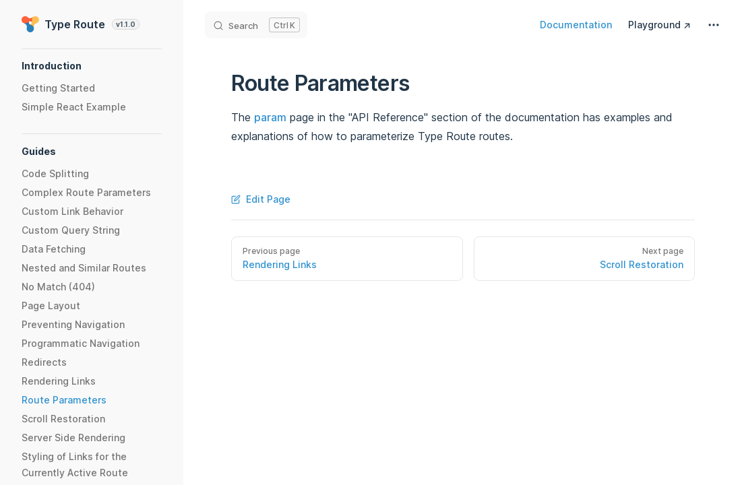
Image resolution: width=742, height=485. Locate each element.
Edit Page (260, 199)
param (270, 117)
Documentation (576, 24)
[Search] (256, 24)
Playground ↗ (659, 24)
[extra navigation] (714, 25)
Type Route (81, 24)
